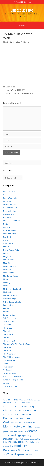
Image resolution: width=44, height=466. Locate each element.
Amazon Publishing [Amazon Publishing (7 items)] (27, 400)
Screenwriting (9, 315)
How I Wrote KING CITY (15, 90)
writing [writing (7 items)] (31, 455)
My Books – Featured (12, 289)
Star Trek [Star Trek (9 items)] (19, 439)
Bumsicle (7, 201)
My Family (7, 292)
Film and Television (11, 230)
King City (7, 256)
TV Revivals (8, 370)
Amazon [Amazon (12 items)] (17, 399)
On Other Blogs (9, 298)
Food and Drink (9, 233)
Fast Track (7, 227)
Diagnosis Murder (10, 211)
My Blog (6, 282)
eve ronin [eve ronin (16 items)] (30, 410)
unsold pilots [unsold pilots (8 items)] (23, 455)
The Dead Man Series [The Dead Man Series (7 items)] (30, 439)
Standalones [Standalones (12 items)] (9, 438)
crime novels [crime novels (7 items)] (11, 407)
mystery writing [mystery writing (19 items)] (22, 426)
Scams (6, 311)
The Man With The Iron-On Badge (17, 344)
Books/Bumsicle (10, 198)
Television (7, 324)
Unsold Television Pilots (13, 376)
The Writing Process (11, 357)
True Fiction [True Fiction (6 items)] (6, 446)
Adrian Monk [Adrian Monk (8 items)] (7, 400)
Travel (5, 363)
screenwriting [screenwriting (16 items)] (11, 435)
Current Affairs (9, 204)
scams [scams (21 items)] (32, 431)
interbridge (35, 463)
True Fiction (8, 367)
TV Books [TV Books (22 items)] (16, 446)
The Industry (8, 334)
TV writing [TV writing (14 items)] (13, 454)
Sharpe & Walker (10, 321)
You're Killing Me (10, 386)
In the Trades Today (11, 250)
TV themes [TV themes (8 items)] (30, 451)
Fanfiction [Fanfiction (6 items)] (10, 415)
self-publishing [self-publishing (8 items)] (25, 436)
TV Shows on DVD (10, 373)
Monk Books (8, 272)
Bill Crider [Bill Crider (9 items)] (7, 403)
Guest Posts (8, 243)
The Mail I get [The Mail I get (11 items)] (14, 441)
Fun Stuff (7, 237)
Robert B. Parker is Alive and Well (20, 93)
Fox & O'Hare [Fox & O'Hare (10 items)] (19, 414)
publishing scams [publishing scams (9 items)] (10, 431)
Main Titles (10, 87)
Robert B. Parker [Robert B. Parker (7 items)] (23, 431)
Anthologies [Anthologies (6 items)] (37, 400)
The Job (6, 337)
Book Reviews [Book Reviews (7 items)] (15, 403)
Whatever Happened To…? (14, 380)
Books (5, 195)
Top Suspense (9, 360)
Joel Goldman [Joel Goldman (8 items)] (20, 419)
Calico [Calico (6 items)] (4, 407)
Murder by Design (10, 276)
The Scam (7, 347)
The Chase (7, 328)
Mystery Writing (10, 295)
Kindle (5, 253)
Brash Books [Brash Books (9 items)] (25, 403)
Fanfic (5, 224)
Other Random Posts (12, 302)
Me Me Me (7, 269)
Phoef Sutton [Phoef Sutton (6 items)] (36, 427)
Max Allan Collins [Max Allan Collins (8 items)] (29, 423)
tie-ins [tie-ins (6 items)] (37, 442)
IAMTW (6, 246)
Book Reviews (9, 191)
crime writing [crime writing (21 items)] (24, 406)
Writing (6, 383)
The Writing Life (10, 354)
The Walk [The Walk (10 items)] (25, 442)
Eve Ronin (7, 217)
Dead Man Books (10, 208)
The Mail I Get (9, 341)
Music (5, 279)
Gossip (6, 240)
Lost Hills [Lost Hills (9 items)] (18, 422)
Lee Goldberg (22, 10)
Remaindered (9, 305)
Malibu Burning (9, 266)
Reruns (6, 308)
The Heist (7, 331)
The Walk (7, 350)
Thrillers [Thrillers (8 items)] (32, 442)
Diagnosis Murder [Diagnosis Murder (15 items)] (13, 410)
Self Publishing (9, 318)
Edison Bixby (8, 214)
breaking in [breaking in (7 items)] (34, 403)
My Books (7, 285)
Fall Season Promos (11, 220)
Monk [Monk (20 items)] (7, 426)
